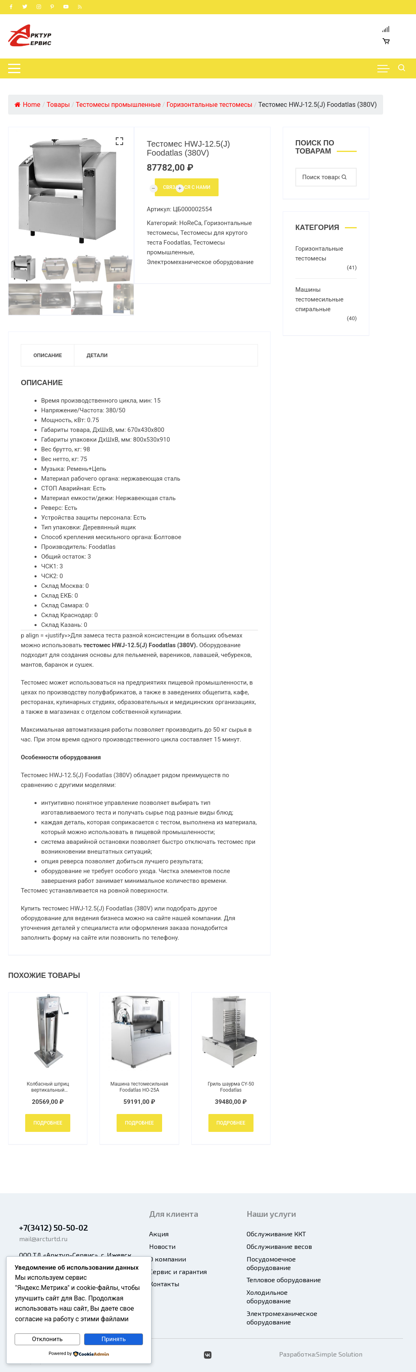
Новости (162, 1246)
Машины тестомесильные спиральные (319, 299)
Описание (47, 355)
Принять (114, 1339)
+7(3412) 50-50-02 (53, 1227)
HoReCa (190, 223)
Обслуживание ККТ (276, 1234)
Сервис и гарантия (178, 1271)
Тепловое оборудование (284, 1279)
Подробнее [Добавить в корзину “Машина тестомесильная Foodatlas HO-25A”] (139, 1123)
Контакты (164, 1283)
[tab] (47, 355)
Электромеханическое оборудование (200, 262)
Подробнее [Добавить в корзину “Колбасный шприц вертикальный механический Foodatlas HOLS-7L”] (47, 1123)
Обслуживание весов (279, 1246)
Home (27, 104)
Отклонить (47, 1339)
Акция (159, 1234)
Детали (97, 355)
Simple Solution (339, 1354)
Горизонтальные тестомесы (319, 253)
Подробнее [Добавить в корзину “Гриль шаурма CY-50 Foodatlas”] (231, 1123)
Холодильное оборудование (269, 1296)
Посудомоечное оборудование (271, 1263)
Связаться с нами (186, 187)
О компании (167, 1259)
